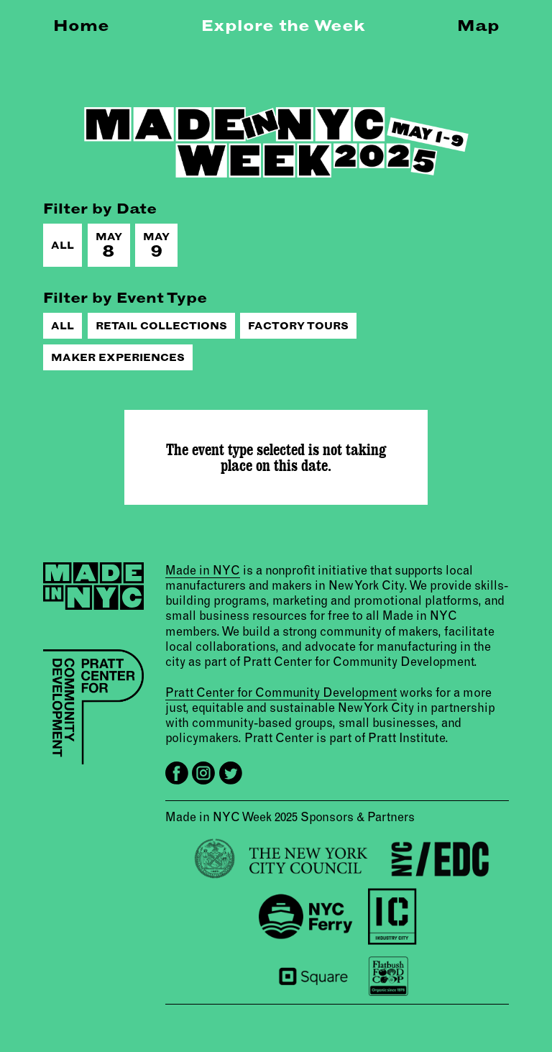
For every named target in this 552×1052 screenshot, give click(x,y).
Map (478, 25)
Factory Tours (298, 325)
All (62, 245)
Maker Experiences (118, 357)
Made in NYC (202, 569)
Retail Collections (161, 325)
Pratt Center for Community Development (281, 692)
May (109, 245)
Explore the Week (283, 25)
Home (81, 25)
